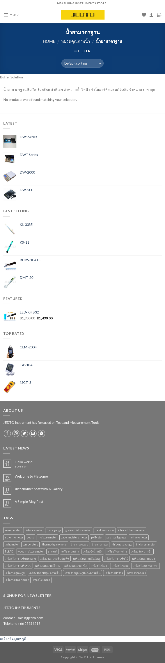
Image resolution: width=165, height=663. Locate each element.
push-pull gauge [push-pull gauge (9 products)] (116, 537)
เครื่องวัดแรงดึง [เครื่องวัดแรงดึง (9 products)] (136, 573)
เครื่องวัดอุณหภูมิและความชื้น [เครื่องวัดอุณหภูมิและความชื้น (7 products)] (82, 573)
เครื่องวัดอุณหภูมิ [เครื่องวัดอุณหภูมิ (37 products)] (15, 573)
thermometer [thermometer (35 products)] (100, 544)
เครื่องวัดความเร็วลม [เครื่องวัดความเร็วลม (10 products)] (47, 565)
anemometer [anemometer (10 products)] (13, 530)
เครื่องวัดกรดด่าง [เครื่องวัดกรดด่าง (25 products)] (116, 551)
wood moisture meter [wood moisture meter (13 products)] (31, 551)
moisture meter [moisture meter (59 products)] (47, 537)
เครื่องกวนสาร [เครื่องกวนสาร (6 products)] (70, 551)
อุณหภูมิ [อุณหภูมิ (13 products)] (52, 551)
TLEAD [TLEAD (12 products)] (9, 551)
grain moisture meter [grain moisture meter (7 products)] (78, 530)
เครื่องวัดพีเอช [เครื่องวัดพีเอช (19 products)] (99, 565)
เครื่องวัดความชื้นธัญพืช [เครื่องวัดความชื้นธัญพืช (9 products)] (54, 558)
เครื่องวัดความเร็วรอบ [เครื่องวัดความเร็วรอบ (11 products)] (18, 565)
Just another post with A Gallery (38, 489)
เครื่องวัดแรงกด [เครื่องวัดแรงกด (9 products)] (114, 573)
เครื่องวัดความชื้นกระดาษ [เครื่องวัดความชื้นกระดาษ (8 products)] (20, 558)
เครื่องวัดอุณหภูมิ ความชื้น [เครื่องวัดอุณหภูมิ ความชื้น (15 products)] (44, 573)
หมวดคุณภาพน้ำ (75, 41)
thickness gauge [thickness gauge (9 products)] (122, 544)
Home (49, 41)
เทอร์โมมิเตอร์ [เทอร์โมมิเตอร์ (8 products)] (41, 580)
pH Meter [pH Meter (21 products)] (97, 537)
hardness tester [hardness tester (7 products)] (104, 530)
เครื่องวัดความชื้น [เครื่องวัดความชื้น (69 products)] (141, 551)
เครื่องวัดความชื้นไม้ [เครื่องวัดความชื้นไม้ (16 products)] (116, 558)
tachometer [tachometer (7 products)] (12, 544)
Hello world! (24, 462)
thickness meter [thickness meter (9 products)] (146, 544)
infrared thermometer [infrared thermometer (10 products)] (131, 530)
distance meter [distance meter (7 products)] (34, 530)
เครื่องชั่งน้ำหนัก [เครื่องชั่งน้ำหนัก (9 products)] (93, 551)
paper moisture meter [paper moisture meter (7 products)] (74, 537)
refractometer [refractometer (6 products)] (138, 537)
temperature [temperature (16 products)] (30, 544)
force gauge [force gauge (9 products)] (54, 530)
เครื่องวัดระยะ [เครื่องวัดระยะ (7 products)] (120, 565)
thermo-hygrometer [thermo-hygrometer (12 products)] (54, 544)
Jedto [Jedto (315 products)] (30, 537)
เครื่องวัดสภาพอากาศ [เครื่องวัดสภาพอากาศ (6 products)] (145, 565)
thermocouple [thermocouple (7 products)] (79, 544)
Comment (21, 466)
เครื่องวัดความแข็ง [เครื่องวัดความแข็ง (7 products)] (75, 565)
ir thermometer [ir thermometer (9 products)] (14, 537)
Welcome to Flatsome (31, 476)
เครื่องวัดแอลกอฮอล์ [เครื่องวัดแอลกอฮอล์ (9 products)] (17, 580)
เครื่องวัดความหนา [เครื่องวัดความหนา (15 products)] (143, 558)
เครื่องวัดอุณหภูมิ (13, 639)
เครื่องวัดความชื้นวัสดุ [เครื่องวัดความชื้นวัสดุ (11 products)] (86, 558)
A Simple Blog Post (29, 501)
